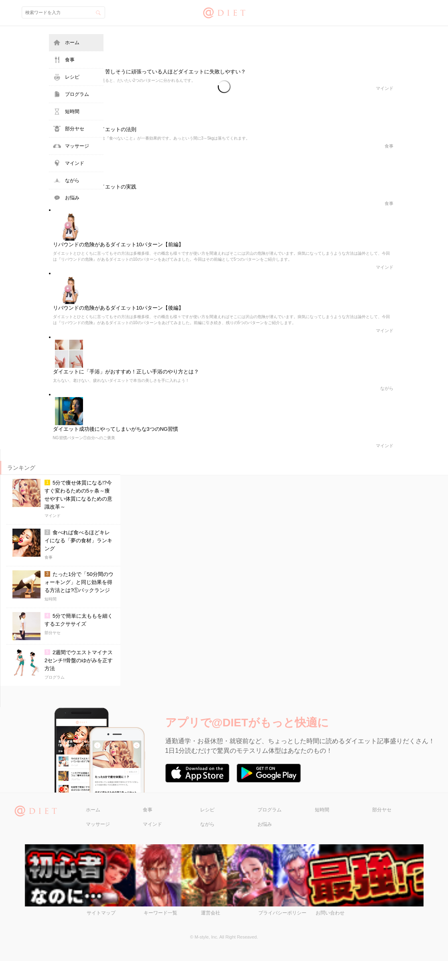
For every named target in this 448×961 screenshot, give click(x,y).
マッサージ (77, 146)
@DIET (224, 12)
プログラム (77, 94)
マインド (74, 163)
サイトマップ (101, 913)
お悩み (72, 198)
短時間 (72, 111)
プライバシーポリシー (282, 913)
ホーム (72, 42)
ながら (72, 180)
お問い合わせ (330, 913)
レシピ (72, 77)
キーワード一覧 (160, 913)
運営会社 (210, 913)
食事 (70, 60)
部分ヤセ (74, 129)
